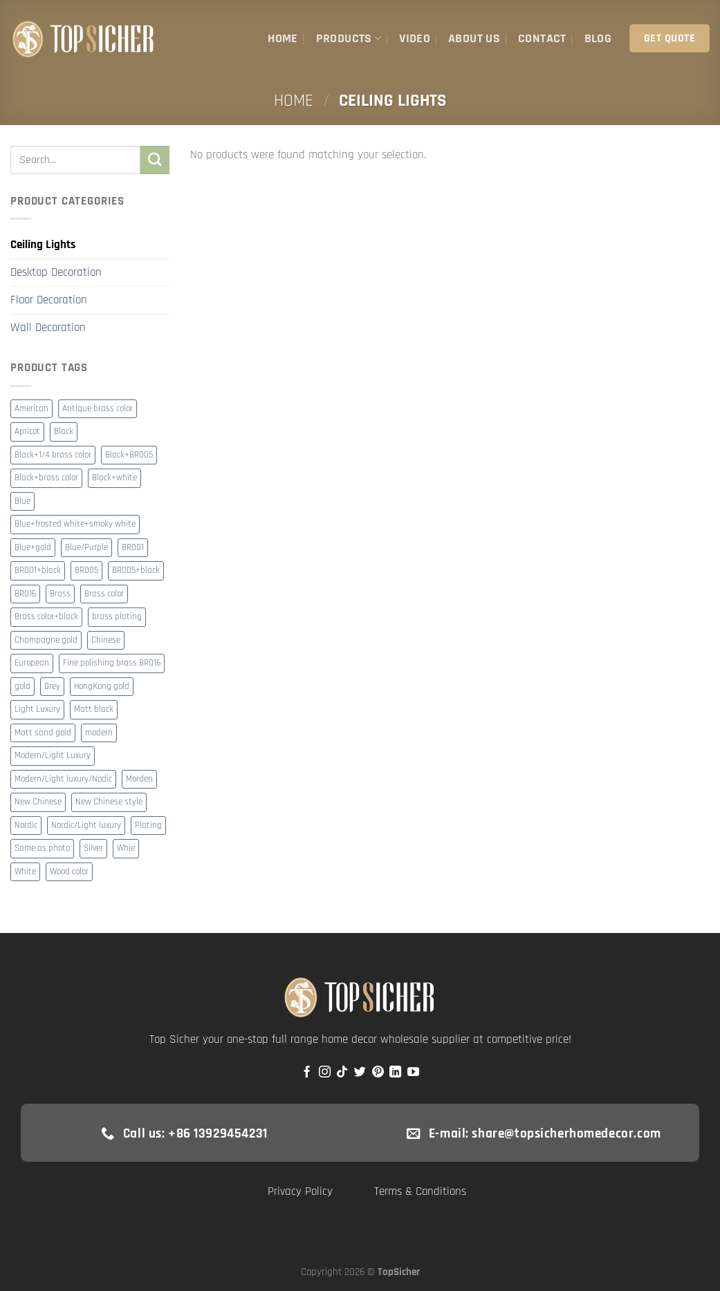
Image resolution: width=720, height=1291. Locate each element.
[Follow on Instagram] (325, 1073)
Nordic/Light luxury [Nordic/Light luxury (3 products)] (86, 825)
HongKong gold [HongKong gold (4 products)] (101, 686)
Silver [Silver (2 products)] (93, 848)
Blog (597, 38)
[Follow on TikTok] (342, 1073)
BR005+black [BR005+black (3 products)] (136, 570)
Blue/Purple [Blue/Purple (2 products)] (86, 548)
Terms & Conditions (420, 1191)
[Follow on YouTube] (413, 1073)
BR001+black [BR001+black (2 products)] (38, 570)
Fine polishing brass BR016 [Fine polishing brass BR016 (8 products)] (111, 663)
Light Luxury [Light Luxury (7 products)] (37, 709)
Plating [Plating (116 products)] (148, 825)
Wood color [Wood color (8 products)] (69, 872)
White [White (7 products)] (25, 872)
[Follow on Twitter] (360, 1073)
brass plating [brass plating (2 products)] (117, 617)
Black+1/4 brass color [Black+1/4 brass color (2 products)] (53, 455)
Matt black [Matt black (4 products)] (93, 709)
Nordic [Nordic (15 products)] (26, 825)
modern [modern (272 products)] (99, 733)
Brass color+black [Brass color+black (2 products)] (46, 617)
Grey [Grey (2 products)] (52, 686)
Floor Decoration (48, 300)
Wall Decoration (48, 327)
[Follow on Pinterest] (378, 1073)
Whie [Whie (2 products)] (126, 848)
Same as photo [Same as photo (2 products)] (42, 848)
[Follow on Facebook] (307, 1073)
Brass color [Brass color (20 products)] (104, 594)
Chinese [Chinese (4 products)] (105, 640)
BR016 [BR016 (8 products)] (25, 594)
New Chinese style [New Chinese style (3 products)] (108, 802)
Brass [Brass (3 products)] (60, 594)
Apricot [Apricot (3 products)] (27, 431)
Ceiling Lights (42, 244)
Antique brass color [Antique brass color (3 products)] (97, 409)
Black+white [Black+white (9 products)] (114, 478)
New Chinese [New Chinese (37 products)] (38, 802)
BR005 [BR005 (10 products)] (86, 570)
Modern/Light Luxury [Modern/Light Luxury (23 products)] (53, 756)
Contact (542, 38)
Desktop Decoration (56, 272)
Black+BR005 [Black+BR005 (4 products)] (129, 455)
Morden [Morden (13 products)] (139, 779)
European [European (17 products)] (32, 663)
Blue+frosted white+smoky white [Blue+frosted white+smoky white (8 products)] (75, 524)
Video (414, 38)
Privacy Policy (300, 1191)
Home (282, 38)
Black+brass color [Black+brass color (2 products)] (46, 478)
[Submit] (154, 160)
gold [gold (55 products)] (22, 686)
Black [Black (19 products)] (63, 431)
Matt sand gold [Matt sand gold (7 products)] (43, 733)
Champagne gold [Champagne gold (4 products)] (46, 640)
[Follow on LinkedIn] (395, 1073)
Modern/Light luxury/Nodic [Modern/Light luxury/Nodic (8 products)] (63, 779)
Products (349, 38)
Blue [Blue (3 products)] (22, 501)
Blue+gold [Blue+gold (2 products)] (33, 548)
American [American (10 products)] (31, 409)
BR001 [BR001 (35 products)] (133, 548)
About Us (474, 38)
